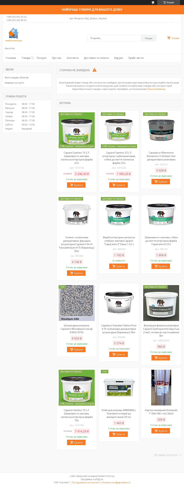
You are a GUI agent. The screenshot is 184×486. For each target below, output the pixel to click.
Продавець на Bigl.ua (92, 479)
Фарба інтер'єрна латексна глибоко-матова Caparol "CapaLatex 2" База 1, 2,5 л (119, 241)
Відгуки (118, 58)
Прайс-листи (136, 58)
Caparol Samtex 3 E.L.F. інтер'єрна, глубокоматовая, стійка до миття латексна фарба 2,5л (118, 157)
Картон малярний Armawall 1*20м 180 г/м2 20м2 (161, 411)
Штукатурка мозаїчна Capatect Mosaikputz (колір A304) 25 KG (77, 329)
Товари (25, 58)
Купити (78, 185)
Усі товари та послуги (166, 455)
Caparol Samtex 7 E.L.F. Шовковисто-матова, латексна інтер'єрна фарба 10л (77, 415)
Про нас (56, 58)
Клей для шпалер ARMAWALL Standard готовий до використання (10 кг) (119, 413)
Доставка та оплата (96, 58)
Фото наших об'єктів (16, 77)
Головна (11, 58)
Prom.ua (110, 476)
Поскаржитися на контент (86, 482)
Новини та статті (14, 82)
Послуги (41, 58)
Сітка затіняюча (156, 89)
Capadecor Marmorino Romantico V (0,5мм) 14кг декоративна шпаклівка (161, 156)
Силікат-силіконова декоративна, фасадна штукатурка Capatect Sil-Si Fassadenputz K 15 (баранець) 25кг (76, 244)
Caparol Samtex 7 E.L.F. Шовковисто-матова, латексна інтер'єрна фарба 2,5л (77, 157)
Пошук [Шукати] (149, 38)
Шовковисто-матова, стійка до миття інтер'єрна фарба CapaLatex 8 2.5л (161, 241)
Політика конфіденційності (116, 482)
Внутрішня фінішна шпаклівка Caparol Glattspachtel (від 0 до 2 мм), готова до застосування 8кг (161, 330)
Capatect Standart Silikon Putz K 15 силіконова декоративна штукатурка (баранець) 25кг (118, 329)
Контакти (73, 58)
